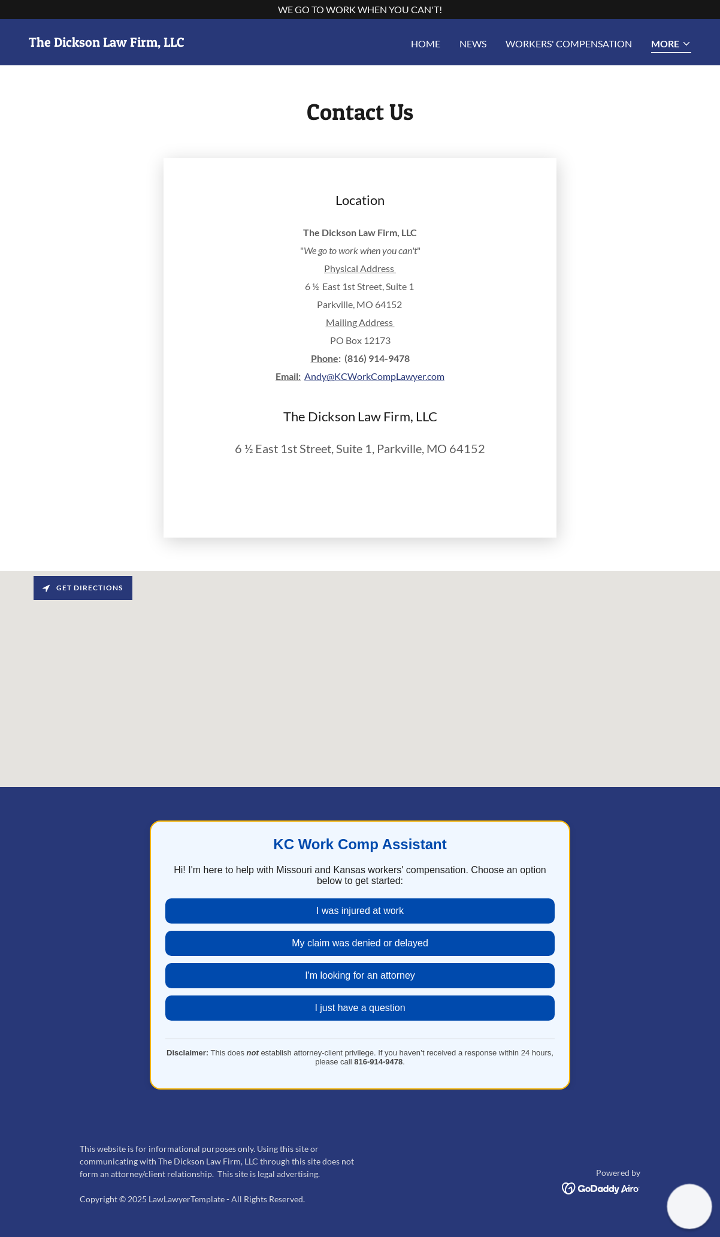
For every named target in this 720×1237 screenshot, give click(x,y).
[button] (671, 45)
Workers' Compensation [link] (569, 43)
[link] (106, 43)
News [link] (472, 43)
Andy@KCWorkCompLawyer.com (374, 376)
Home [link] (425, 43)
